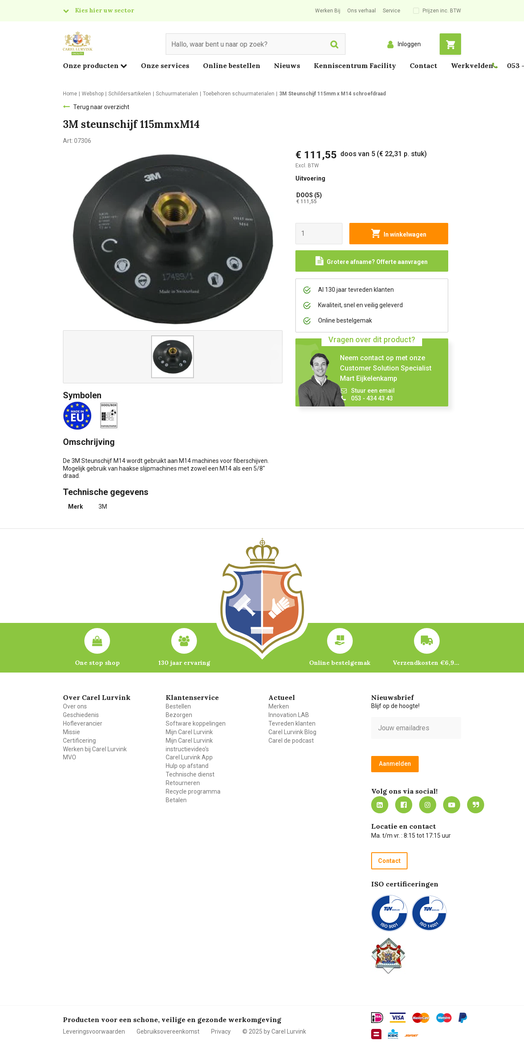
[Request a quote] (372, 261)
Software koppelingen (196, 723)
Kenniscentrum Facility (355, 65)
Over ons (75, 706)
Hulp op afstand (187, 765)
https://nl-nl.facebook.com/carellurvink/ (403, 804)
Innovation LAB (288, 714)
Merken (278, 706)
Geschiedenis (81, 714)
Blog (475, 804)
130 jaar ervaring (184, 663)
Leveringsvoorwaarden (94, 1031)
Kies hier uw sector (104, 10)
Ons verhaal (361, 11)
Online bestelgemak (339, 663)
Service (391, 11)
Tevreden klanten (292, 723)
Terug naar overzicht (101, 107)
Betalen (176, 800)
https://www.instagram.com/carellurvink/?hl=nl (427, 804)
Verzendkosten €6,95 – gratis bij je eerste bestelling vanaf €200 (427, 663)
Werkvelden (472, 65)
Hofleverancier (82, 723)
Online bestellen (231, 65)
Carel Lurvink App (189, 757)
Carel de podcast (291, 740)
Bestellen (178, 706)
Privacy (221, 1031)
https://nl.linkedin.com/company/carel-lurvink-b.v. (379, 804)
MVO (69, 757)
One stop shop (97, 663)
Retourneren (183, 782)
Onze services (165, 65)
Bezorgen (179, 714)
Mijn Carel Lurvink (189, 732)
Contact (423, 65)
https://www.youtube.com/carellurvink (451, 804)
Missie (71, 732)
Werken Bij (327, 11)
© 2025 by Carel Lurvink (274, 1031)
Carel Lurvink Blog (292, 732)
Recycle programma (193, 791)
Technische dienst (190, 774)
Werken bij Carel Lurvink (95, 749)
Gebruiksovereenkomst (168, 1031)
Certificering (79, 740)
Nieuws (287, 65)
